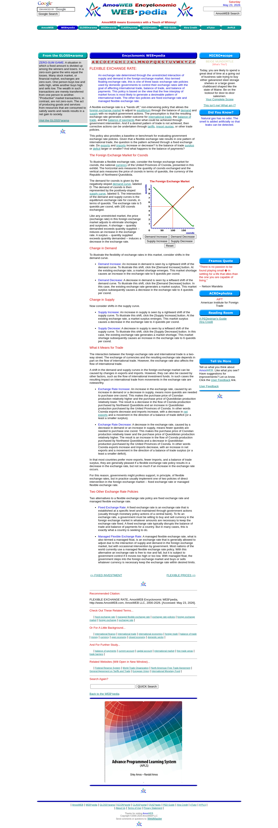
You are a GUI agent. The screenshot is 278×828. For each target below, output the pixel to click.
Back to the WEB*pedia (105, 693)
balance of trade (188, 634)
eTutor (193, 804)
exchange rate (126, 620)
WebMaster (154, 818)
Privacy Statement (152, 808)
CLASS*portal (140, 804)
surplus (189, 145)
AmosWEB (77, 804)
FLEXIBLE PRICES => (181, 575)
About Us (120, 808)
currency (121, 165)
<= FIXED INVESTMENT (106, 575)
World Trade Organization (136, 668)
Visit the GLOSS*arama (54, 120)
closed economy (137, 637)
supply (94, 113)
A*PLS (202, 804)
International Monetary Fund (165, 671)
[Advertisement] (139, 40)
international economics (151, 634)
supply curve (98, 193)
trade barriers (96, 654)
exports (105, 145)
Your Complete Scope (219, 99)
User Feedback (220, 380)
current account (126, 651)
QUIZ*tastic (155, 804)
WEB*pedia (91, 804)
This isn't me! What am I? (220, 105)
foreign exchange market (105, 110)
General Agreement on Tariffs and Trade (110, 671)
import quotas (165, 126)
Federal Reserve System (107, 668)
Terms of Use (134, 808)
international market (164, 651)
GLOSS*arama (107, 804)
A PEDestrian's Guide (213, 318)
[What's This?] (219, 64)
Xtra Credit (206, 321)
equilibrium (144, 110)
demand (186, 110)
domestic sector (156, 637)
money (94, 637)
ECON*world (123, 804)
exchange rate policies (163, 617)
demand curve (122, 184)
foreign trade (171, 634)
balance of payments (121, 120)
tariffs (151, 126)
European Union (141, 671)
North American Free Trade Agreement (170, 668)
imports (121, 145)
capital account (144, 651)
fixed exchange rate (105, 617)
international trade (160, 116)
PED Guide (169, 804)
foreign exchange (108, 620)
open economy (118, 637)
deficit (96, 148)
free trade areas (185, 651)
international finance (105, 634)
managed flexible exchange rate (133, 617)
